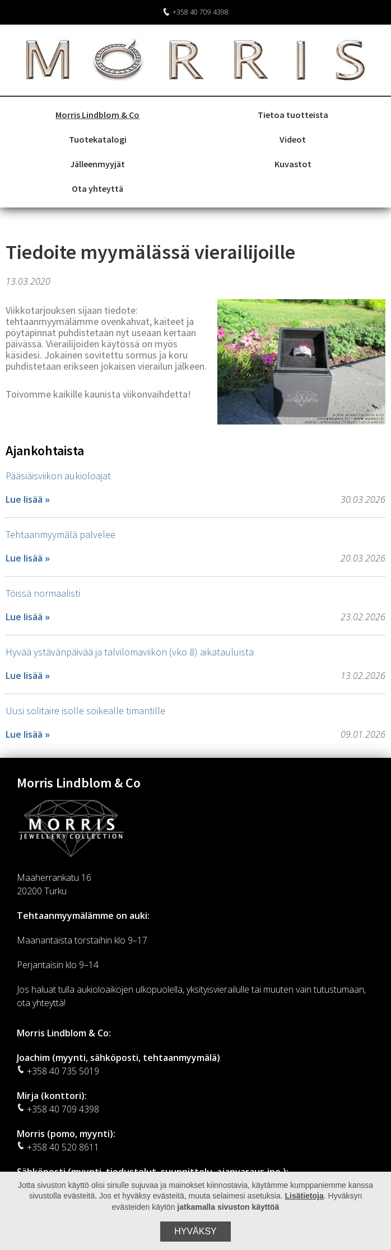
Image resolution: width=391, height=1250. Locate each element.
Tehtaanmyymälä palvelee (60, 534)
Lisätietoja (304, 1195)
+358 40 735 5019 (58, 1071)
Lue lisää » (28, 499)
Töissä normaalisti (43, 593)
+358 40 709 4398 (195, 12)
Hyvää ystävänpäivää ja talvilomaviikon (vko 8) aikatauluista (130, 651)
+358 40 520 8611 (58, 1147)
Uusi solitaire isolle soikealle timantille (85, 710)
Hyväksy (195, 1231)
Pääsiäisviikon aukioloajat (58, 475)
